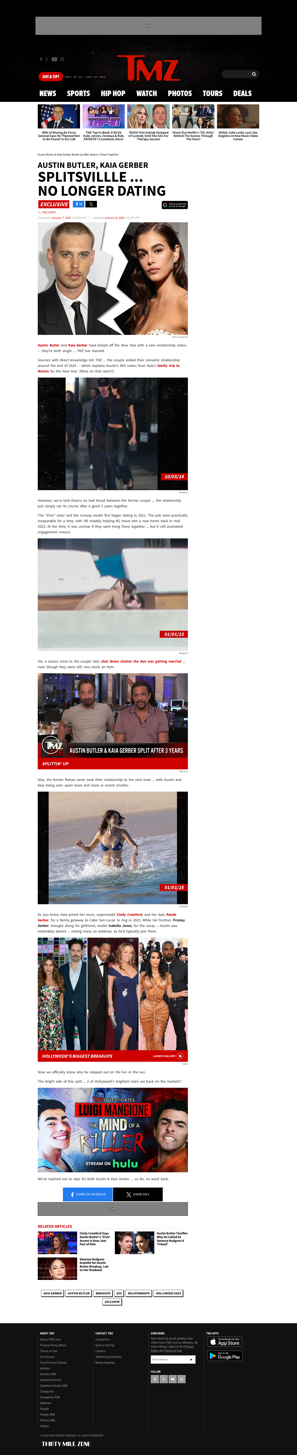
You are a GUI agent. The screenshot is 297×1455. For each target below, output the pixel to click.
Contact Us (102, 1339)
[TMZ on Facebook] (41, 59)
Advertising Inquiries (108, 1356)
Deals (242, 94)
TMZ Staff (48, 212)
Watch (146, 94)
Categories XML (50, 1397)
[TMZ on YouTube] (173, 1379)
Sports (78, 94)
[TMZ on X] (47, 59)
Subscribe (191, 1359)
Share (88, 1194)
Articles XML (48, 1374)
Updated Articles (50, 1380)
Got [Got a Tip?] (50, 77)
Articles (45, 1368)
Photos (180, 94)
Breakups (102, 1293)
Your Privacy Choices (53, 1362)
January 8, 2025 (114, 218)
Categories (47, 1391)
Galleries (45, 1403)
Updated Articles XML (54, 1385)
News (47, 94)
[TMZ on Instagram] (62, 59)
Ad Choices (47, 1356)
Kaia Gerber (52, 1293)
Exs (118, 1293)
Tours (212, 94)
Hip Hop (113, 94)
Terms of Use (48, 1351)
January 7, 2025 (61, 218)
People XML (47, 1414)
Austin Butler (78, 1293)
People (44, 1408)
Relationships (139, 1293)
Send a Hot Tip (104, 1345)
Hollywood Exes (168, 1293)
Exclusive (112, 1302)
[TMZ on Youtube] (54, 59)
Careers (100, 1351)
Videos (44, 1426)
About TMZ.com (50, 1339)
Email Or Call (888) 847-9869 (85, 77)
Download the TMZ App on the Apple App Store (224, 1342)
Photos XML (48, 1420)
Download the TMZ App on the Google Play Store (224, 1356)
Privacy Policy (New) (53, 1345)
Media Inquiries (105, 1362)
